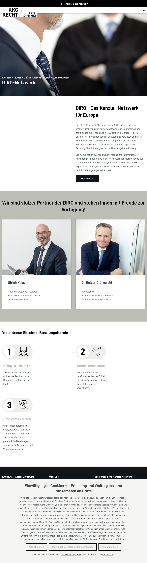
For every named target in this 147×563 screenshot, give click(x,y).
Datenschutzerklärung (71, 555)
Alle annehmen (110, 547)
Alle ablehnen (36, 547)
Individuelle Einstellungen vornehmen (72, 547)
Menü (140, 10)
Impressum (107, 555)
